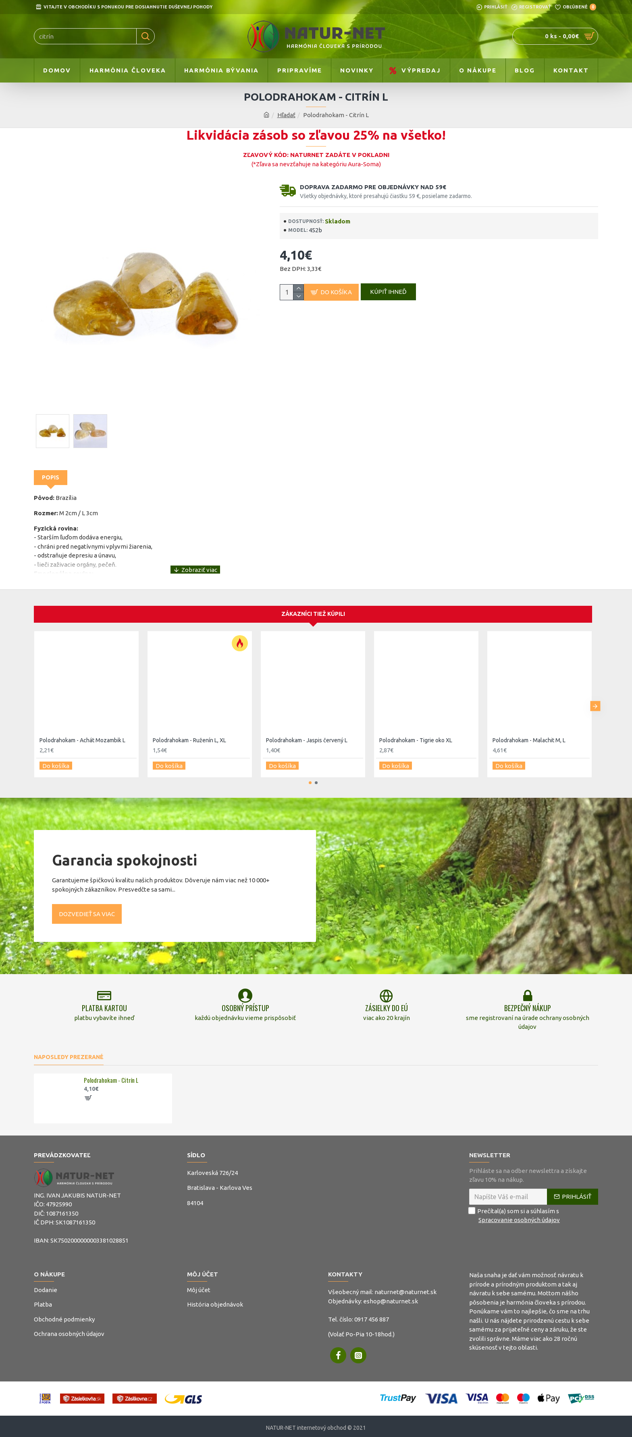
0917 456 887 (371, 1316)
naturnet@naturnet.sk (405, 1289)
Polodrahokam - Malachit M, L (529, 732)
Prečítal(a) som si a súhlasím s (515, 1213)
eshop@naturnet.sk (390, 1298)
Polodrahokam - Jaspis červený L (306, 732)
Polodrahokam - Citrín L (111, 1078)
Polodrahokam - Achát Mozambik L (82, 732)
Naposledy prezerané (69, 1054)
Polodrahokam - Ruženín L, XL (189, 732)
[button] (595, 697)
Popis (50, 477)
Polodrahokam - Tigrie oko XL (415, 732)
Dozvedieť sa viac (87, 903)
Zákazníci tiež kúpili (313, 606)
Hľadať (286, 114)
